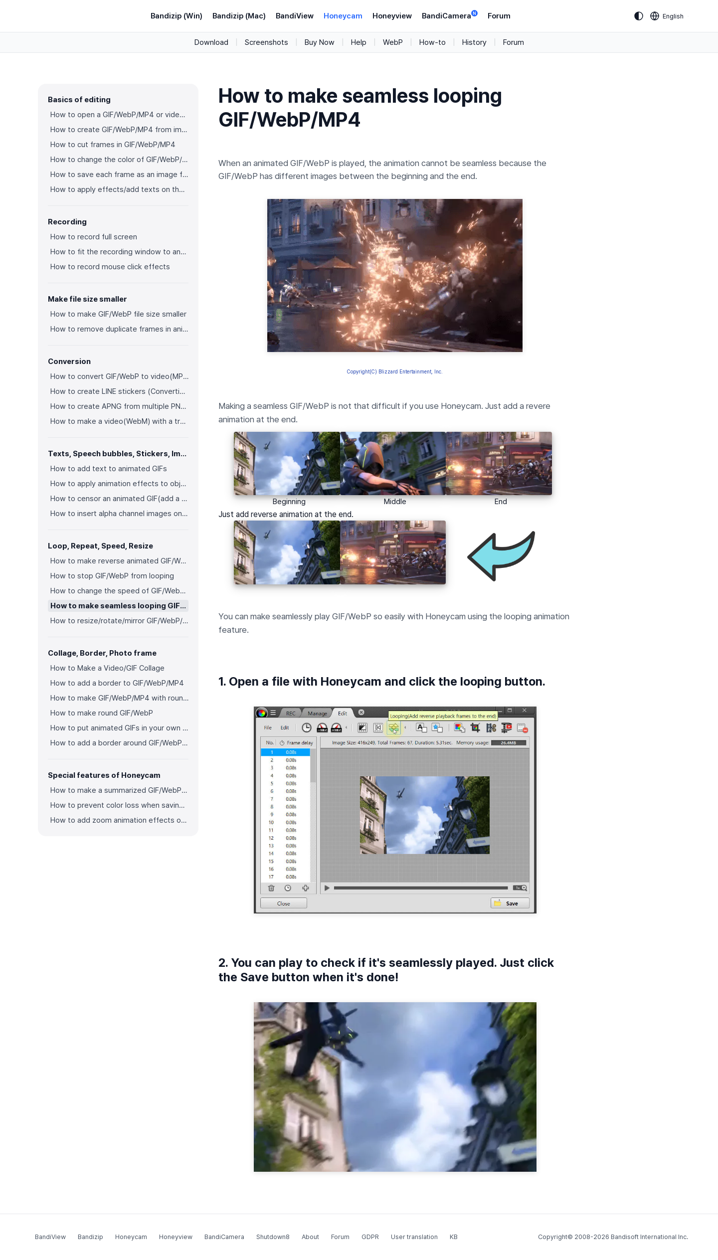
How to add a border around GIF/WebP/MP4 (119, 742)
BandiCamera (450, 15)
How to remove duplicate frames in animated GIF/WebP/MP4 (119, 329)
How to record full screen (93, 236)
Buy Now (320, 42)
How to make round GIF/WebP (101, 713)
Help (358, 42)
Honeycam (343, 15)
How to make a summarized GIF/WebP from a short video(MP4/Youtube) (119, 790)
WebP (393, 42)
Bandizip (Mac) (239, 15)
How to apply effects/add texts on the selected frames (119, 189)
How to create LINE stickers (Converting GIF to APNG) (119, 391)
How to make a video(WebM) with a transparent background (119, 421)
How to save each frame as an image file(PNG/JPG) (119, 174)
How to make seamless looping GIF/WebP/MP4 (119, 605)
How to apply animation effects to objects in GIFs (119, 483)
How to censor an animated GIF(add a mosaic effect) (119, 498)
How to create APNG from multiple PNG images (119, 406)
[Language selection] (667, 16)
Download (211, 42)
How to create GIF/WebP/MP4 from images (119, 129)
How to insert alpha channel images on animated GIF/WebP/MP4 (119, 513)
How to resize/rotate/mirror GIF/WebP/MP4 (119, 620)
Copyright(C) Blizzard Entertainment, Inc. (395, 371)
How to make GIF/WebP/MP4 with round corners (119, 698)
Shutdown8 (273, 1237)
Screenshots (266, 42)
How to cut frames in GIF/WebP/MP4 (113, 144)
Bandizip (90, 1237)
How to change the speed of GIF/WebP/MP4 (119, 590)
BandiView (295, 15)
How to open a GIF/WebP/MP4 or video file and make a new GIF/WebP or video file (119, 114)
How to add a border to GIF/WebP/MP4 (117, 683)
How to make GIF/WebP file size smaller (118, 314)
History (474, 42)
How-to (432, 42)
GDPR (370, 1237)
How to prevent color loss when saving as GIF (119, 805)
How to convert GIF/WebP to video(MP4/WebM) (119, 376)
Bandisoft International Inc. (649, 1237)
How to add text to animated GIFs (108, 468)
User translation (414, 1237)
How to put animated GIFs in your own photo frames (119, 727)
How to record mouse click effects (110, 266)
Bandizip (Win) (176, 15)
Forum (499, 15)
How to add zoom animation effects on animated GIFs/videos (119, 820)
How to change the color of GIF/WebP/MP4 (119, 159)
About (310, 1237)
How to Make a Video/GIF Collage (107, 668)
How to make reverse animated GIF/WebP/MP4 (119, 560)
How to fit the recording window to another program (119, 251)
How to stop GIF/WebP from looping (112, 575)
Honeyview (392, 15)
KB (454, 1237)
